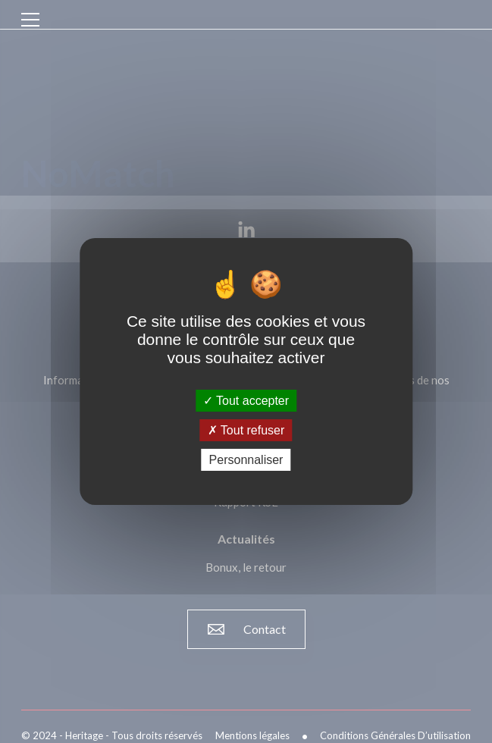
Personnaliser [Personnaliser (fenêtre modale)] (246, 459)
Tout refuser (246, 430)
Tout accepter (246, 399)
